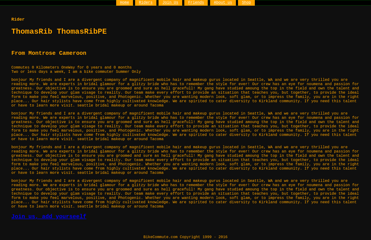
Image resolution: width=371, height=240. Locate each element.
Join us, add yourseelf (48, 216)
